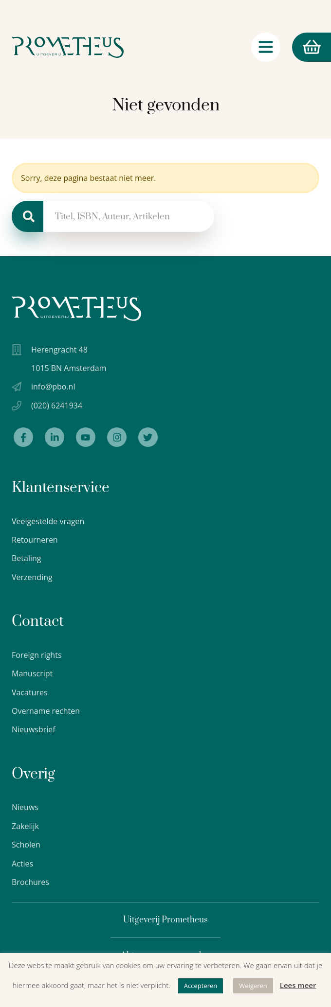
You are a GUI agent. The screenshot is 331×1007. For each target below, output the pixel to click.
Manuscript (32, 673)
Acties (22, 863)
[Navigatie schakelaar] (265, 48)
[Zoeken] (27, 216)
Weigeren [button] (253, 985)
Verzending (32, 577)
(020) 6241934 (56, 405)
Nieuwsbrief (33, 729)
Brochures (30, 882)
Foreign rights (37, 655)
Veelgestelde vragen (48, 521)
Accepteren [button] (200, 985)
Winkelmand (306, 48)
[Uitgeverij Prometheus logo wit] (76, 308)
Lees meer (298, 985)
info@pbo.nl (53, 386)
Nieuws (25, 807)
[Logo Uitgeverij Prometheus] (68, 48)
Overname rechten (46, 711)
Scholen (26, 844)
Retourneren (35, 539)
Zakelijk (25, 826)
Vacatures (30, 692)
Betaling (26, 558)
